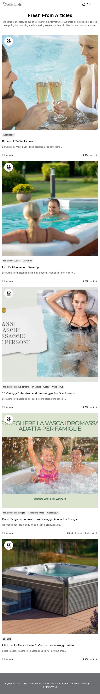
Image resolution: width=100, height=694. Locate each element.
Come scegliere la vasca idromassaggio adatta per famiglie (40, 519)
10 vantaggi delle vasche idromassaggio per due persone (38, 393)
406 (85, 659)
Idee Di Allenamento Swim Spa (21, 267)
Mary (11, 155)
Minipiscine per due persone (16, 387)
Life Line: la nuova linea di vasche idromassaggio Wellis (38, 645)
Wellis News (9, 135)
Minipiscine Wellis (11, 261)
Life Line (7, 639)
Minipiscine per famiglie (14, 513)
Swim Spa (27, 261)
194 (85, 155)
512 (85, 407)
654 (70, 533)
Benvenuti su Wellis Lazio (18, 141)
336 (85, 281)
